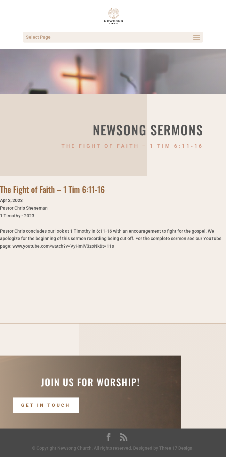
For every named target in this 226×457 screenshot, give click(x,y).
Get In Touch (45, 405)
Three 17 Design (175, 448)
